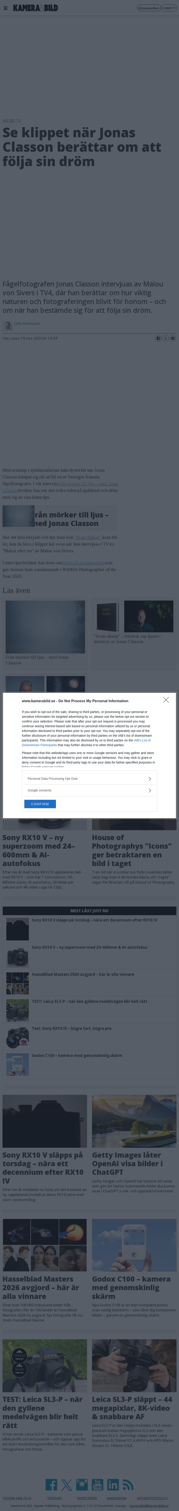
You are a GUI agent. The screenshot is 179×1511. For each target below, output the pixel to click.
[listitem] (89, 778)
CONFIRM (46, 804)
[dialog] (89, 755)
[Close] (167, 701)
